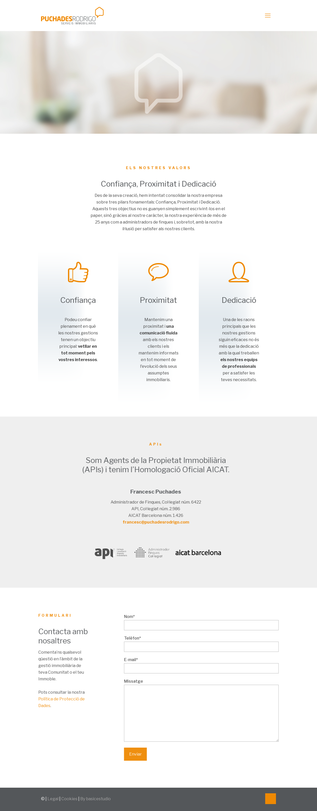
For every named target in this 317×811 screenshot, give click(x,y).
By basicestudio (95, 798)
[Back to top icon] (270, 798)
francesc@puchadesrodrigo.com (113, 522)
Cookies (69, 798)
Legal (52, 798)
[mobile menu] (267, 15)
